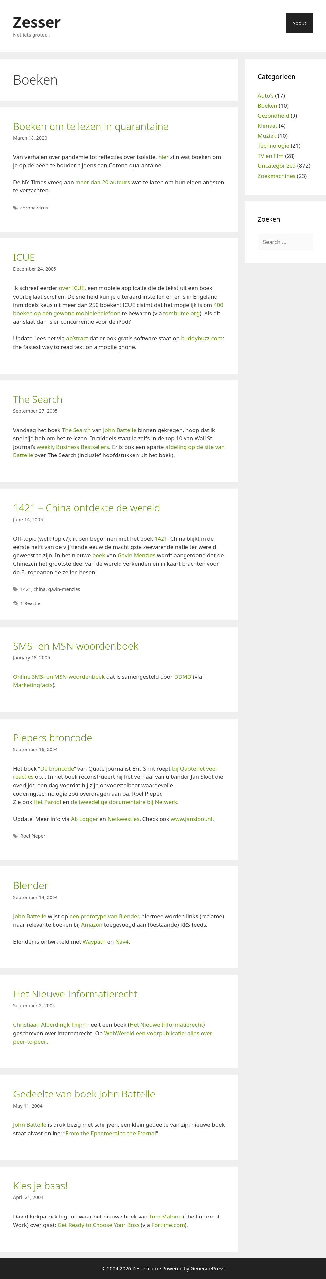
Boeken (267, 105)
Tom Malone (165, 1216)
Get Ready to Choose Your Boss (99, 1225)
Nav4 (122, 941)
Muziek (267, 135)
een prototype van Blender (104, 916)
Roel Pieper (33, 836)
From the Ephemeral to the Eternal (110, 1133)
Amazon (91, 924)
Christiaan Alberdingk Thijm (49, 1024)
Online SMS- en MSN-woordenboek (59, 676)
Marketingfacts (33, 685)
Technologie (273, 145)
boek (98, 555)
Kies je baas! (40, 1185)
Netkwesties (123, 819)
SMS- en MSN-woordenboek (75, 645)
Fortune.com (168, 1225)
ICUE (24, 257)
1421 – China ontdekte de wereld (86, 507)
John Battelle (119, 430)
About (299, 23)
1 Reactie (30, 603)
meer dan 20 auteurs (102, 182)
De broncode (57, 768)
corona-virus (34, 208)
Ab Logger (84, 819)
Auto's (266, 95)
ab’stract (77, 338)
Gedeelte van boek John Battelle (84, 1093)
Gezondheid (273, 115)
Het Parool (47, 802)
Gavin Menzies (136, 555)
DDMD (183, 676)
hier (163, 156)
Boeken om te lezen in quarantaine (91, 126)
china (39, 589)
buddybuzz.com (201, 338)
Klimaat (267, 125)
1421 (161, 538)
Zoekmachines (276, 176)
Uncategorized (277, 165)
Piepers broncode (52, 737)
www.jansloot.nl (191, 819)
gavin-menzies (64, 589)
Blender (30, 885)
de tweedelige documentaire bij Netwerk (124, 802)
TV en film (271, 156)
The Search (37, 399)
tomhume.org (181, 313)
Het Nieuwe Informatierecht (75, 993)
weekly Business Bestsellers (73, 447)
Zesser (37, 22)
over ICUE (72, 288)
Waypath (94, 941)
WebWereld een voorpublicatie (144, 1033)
